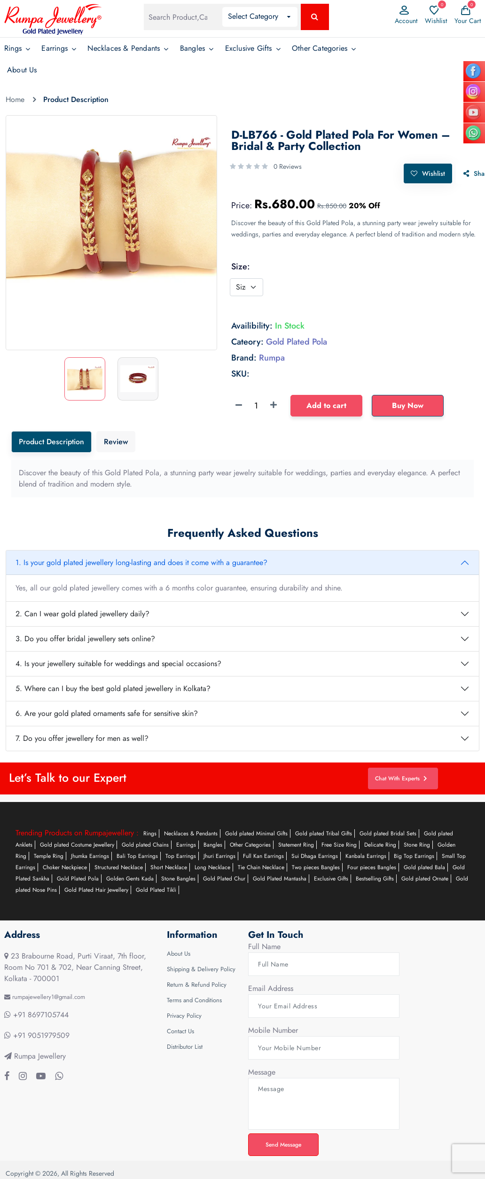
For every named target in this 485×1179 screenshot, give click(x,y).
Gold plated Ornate (424, 878)
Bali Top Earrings (137, 856)
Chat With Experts (402, 778)
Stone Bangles (178, 878)
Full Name (264, 946)
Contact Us (180, 1031)
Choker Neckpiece (65, 867)
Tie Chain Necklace (261, 867)
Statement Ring (296, 845)
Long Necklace (212, 867)
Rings (13, 48)
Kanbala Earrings (365, 856)
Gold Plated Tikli (156, 890)
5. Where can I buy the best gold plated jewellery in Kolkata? (113, 688)
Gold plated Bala (424, 867)
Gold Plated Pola (78, 878)
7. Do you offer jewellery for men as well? (82, 738)
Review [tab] (116, 441)
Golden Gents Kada (130, 878)
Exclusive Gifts (248, 48)
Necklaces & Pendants (123, 48)
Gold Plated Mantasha (279, 878)
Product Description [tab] (51, 441)
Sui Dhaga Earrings (314, 856)
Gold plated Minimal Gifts (256, 833)
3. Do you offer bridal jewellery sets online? (85, 638)
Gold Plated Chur (224, 878)
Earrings (54, 48)
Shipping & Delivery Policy (201, 969)
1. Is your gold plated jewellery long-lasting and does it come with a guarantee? (141, 562)
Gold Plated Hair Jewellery (96, 890)
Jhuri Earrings (219, 856)
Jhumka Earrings (90, 856)
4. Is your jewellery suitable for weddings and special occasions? (118, 663)
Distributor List (185, 1047)
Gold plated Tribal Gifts (323, 833)
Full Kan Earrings (263, 856)
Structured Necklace (118, 867)
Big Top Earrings (414, 856)
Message (261, 1072)
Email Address (270, 988)
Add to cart (326, 404)
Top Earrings (180, 856)
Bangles (192, 48)
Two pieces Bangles (316, 867)
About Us (22, 69)
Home (15, 99)
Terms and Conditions (194, 1000)
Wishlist (427, 172)
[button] (259, 17)
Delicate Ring (380, 845)
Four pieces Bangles (371, 867)
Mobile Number (273, 1030)
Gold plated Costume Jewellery (77, 845)
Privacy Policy (184, 1016)
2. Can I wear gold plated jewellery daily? (82, 613)
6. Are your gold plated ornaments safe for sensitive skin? (107, 713)
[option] (111, 210)
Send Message (284, 1144)
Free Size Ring (339, 845)
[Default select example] (246, 286)
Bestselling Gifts (375, 878)
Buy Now (407, 404)
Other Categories (319, 48)
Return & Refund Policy (197, 985)
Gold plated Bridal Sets (388, 833)
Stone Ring (417, 845)
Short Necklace (168, 867)
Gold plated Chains (145, 845)
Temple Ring (48, 856)
